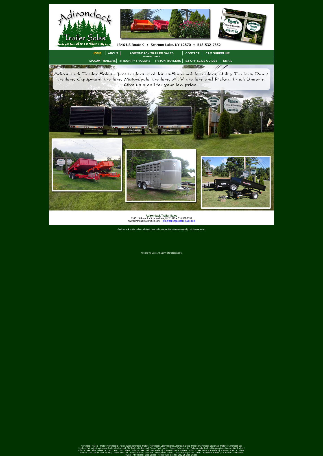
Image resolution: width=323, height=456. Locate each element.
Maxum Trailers (102, 60)
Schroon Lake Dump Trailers (117, 450)
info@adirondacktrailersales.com (179, 221)
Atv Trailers (138, 455)
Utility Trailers (181, 453)
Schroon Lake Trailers (201, 448)
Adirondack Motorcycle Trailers (101, 448)
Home (97, 53)
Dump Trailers (194, 453)
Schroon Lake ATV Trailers (232, 450)
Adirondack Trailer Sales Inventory (152, 53)
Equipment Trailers (211, 453)
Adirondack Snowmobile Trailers (134, 446)
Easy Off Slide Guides (187, 455)
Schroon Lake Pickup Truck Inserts (95, 453)
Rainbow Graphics (197, 229)
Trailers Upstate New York (141, 453)
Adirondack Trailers (89, 446)
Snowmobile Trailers (164, 453)
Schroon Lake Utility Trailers (90, 450)
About (113, 53)
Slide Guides (150, 455)
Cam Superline (217, 53)
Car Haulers (226, 453)
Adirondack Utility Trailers (161, 446)
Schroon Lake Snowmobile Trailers (227, 448)
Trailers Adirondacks (109, 446)
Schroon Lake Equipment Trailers (147, 450)
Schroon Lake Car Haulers (175, 450)
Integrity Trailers (135, 60)
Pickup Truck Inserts (167, 455)
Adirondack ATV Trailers (127, 448)
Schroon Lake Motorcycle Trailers (204, 450)
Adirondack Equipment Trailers (213, 446)
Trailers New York (120, 453)
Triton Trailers (168, 60)
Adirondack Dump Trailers (186, 446)
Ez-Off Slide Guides (201, 60)
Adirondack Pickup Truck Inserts (153, 448)
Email (227, 60)
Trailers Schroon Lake (179, 448)
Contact (193, 53)
